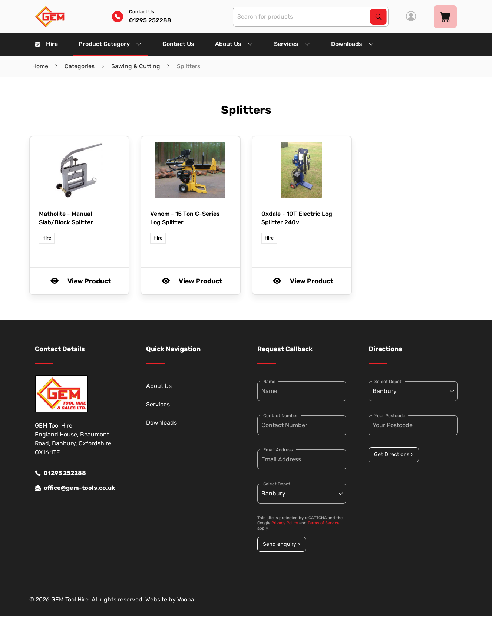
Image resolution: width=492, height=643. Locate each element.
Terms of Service (323, 523)
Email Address (278, 449)
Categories (80, 66)
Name (269, 381)
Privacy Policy (284, 523)
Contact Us (178, 43)
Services (292, 43)
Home (40, 66)
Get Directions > (393, 454)
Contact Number (280, 415)
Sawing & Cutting (135, 66)
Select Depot (276, 484)
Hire (46, 43)
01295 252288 (60, 473)
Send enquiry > (281, 544)
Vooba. (186, 599)
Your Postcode (389, 415)
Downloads (352, 43)
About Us (234, 43)
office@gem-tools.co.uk (75, 488)
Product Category (110, 43)
